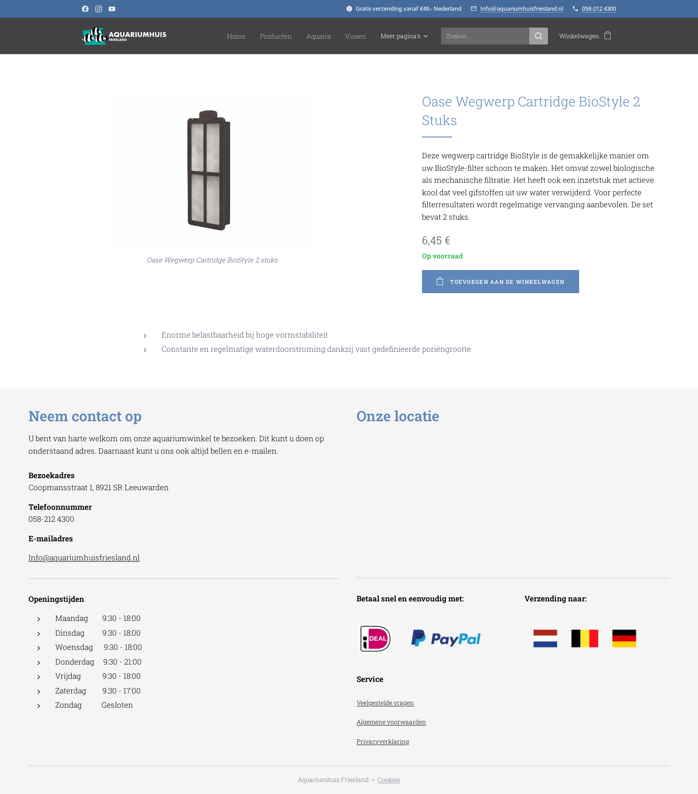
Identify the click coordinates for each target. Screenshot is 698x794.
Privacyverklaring (383, 741)
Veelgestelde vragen (385, 702)
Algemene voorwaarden (391, 722)
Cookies (388, 779)
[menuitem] (207, 36)
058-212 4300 (599, 8)
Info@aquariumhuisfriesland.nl (521, 8)
